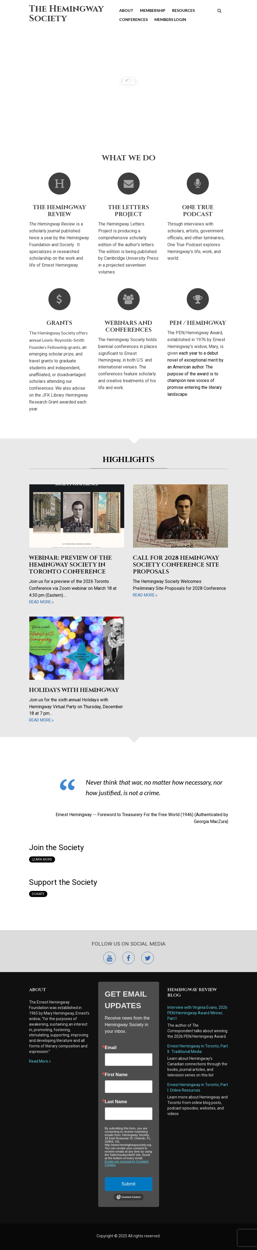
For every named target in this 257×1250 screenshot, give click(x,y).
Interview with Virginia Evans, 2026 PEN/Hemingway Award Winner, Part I (197, 1013)
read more (40, 601)
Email (111, 1047)
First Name (116, 1075)
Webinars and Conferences (128, 326)
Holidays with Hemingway (74, 690)
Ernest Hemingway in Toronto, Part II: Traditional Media (197, 1049)
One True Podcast (198, 211)
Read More (38, 1061)
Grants (59, 323)
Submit (129, 1184)
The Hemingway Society (66, 14)
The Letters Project (128, 211)
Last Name (116, 1102)
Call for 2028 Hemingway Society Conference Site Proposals (176, 565)
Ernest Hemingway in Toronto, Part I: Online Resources (197, 1087)
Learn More (42, 859)
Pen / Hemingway (197, 323)
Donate (38, 894)
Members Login (170, 19)
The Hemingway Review (59, 211)
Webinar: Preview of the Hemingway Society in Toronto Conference (70, 565)
